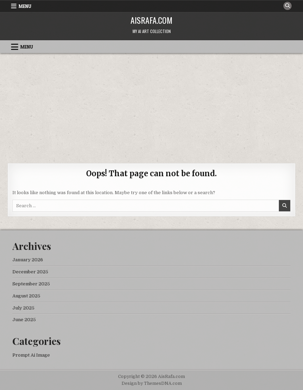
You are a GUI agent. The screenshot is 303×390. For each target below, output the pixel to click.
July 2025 (23, 307)
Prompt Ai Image (31, 355)
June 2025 (24, 319)
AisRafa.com (151, 20)
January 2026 (27, 259)
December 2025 (30, 271)
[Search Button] (287, 6)
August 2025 (26, 295)
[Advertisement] (151, 104)
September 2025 (31, 283)
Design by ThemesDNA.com (152, 383)
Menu (25, 6)
